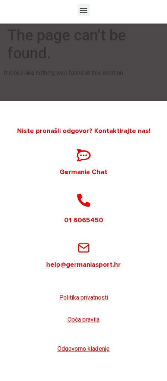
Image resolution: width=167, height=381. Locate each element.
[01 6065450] (83, 200)
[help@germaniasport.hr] (84, 248)
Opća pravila (83, 319)
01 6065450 (83, 220)
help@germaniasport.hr (83, 264)
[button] (84, 10)
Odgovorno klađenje (83, 348)
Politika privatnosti (83, 297)
